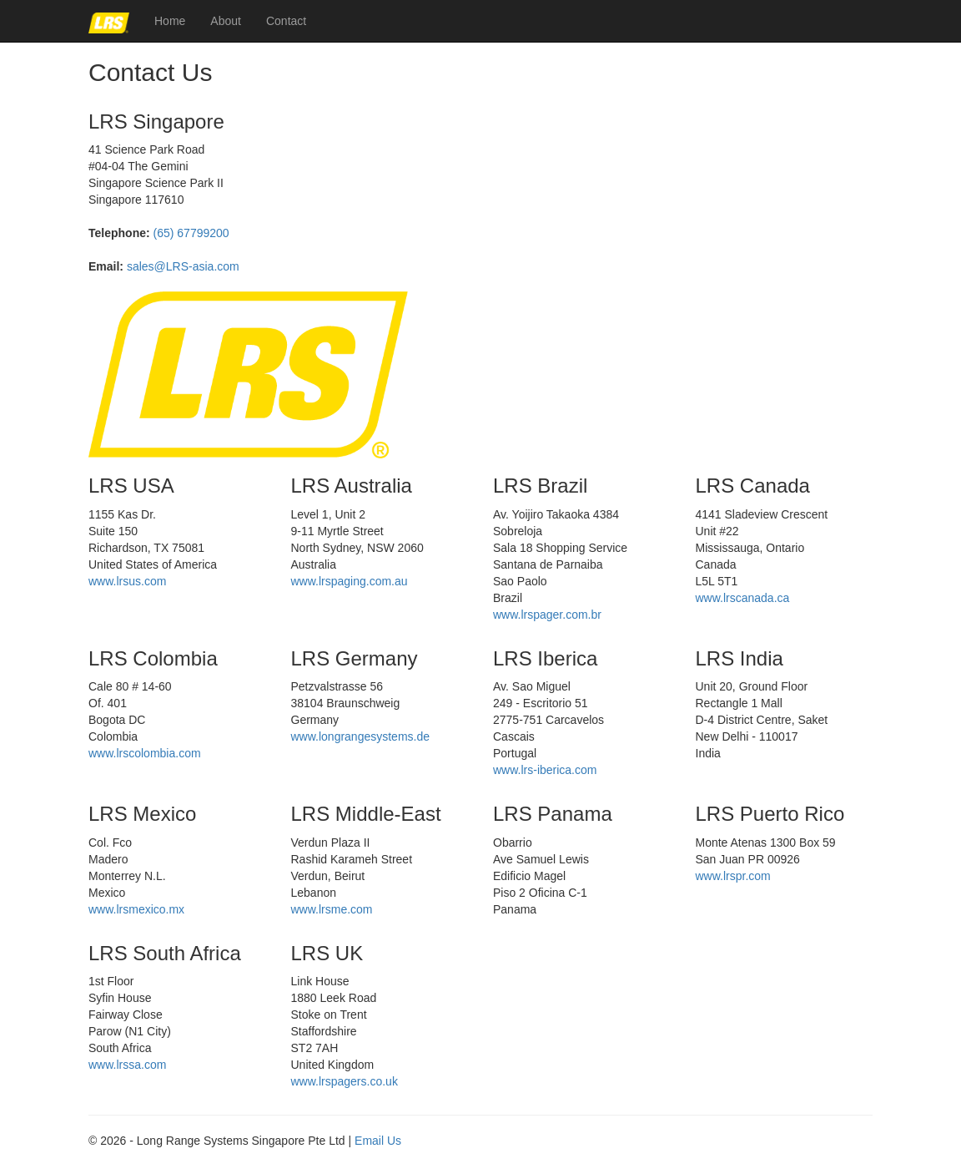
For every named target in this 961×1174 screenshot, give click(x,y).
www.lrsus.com (127, 581)
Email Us (378, 1140)
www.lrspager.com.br (547, 614)
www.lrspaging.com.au (349, 581)
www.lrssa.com (127, 1064)
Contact (286, 21)
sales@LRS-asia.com (183, 266)
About (225, 21)
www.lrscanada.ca (743, 598)
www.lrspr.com (733, 876)
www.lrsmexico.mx (136, 909)
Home (169, 21)
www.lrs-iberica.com (544, 770)
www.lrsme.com (332, 909)
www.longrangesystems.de (360, 736)
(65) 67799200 (191, 233)
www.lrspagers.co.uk (344, 1081)
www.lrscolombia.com (144, 753)
